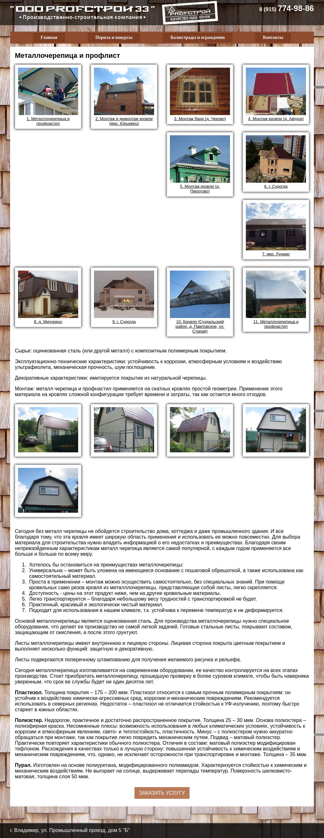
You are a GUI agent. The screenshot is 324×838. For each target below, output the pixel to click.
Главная (49, 37)
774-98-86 (286, 8)
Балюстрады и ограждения (198, 37)
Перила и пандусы (114, 37)
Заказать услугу (162, 793)
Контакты (273, 37)
